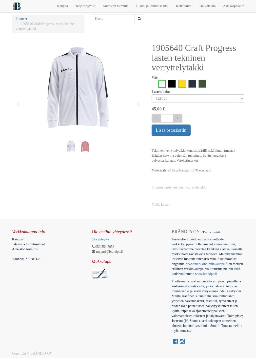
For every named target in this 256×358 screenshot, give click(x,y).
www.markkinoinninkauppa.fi (207, 264)
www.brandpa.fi (206, 274)
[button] (19, 101)
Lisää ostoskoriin (171, 130)
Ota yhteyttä (100, 239)
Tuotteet (21, 19)
